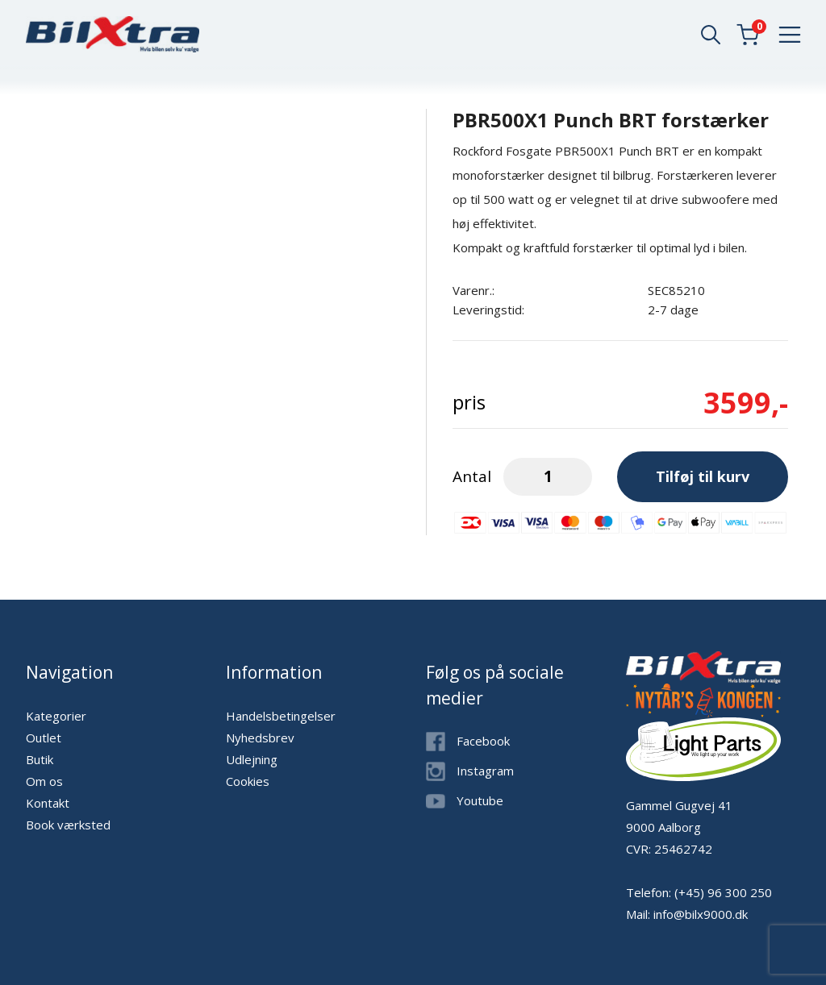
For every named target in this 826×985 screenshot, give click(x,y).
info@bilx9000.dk (700, 914)
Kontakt (47, 803)
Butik (39, 759)
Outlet (43, 737)
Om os (44, 781)
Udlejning (251, 759)
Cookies (247, 781)
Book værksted (68, 825)
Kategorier (56, 716)
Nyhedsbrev (260, 737)
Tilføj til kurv (702, 476)
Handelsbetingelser (281, 716)
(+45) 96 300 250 (723, 892)
